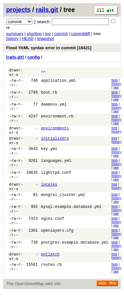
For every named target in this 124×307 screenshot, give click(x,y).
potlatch (50, 266)
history (12, 38)
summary (14, 33)
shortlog (34, 33)
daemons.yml (53, 107)
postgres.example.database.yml (74, 254)
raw (116, 89)
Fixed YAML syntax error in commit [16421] (48, 47)
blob (114, 82)
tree (114, 131)
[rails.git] (15, 57)
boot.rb (49, 95)
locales (49, 193)
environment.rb (57, 120)
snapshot (45, 38)
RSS (113, 297)
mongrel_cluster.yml (63, 205)
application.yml (58, 83)
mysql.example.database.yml (71, 217)
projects (18, 9)
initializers (55, 144)
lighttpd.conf (56, 181)
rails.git (47, 9)
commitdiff (80, 33)
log (48, 33)
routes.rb (51, 279)
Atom (102, 297)
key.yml (49, 156)
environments (55, 132)
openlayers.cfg (57, 242)
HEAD (27, 38)
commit (61, 33)
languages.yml (56, 169)
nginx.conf (52, 230)
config (33, 57)
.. (43, 71)
